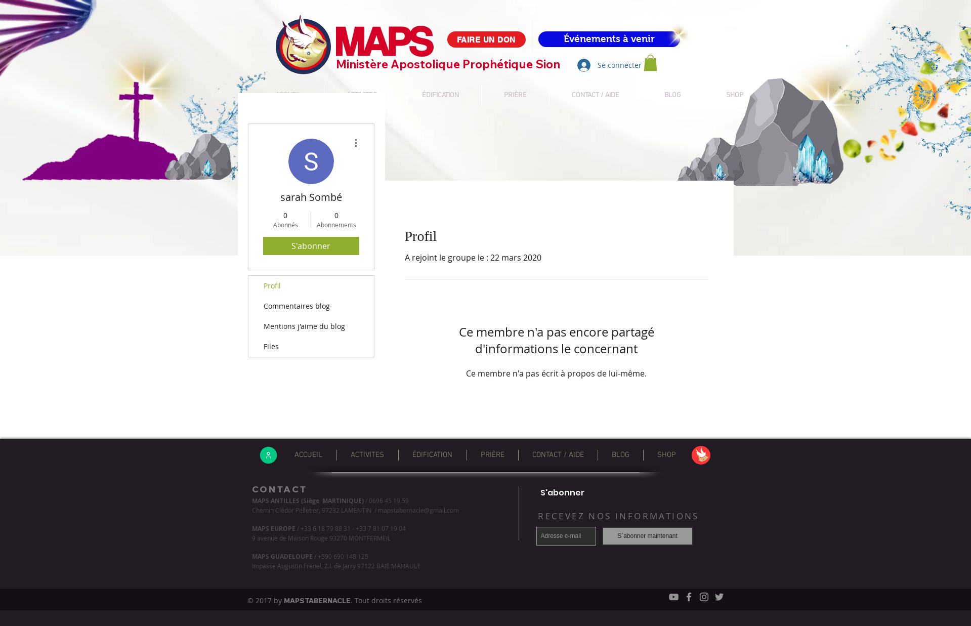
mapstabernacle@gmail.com (418, 510)
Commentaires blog (297, 306)
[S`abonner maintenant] (647, 536)
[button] (650, 63)
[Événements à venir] (609, 39)
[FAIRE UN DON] (486, 39)
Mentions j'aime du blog (304, 326)
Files (271, 346)
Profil (272, 285)
